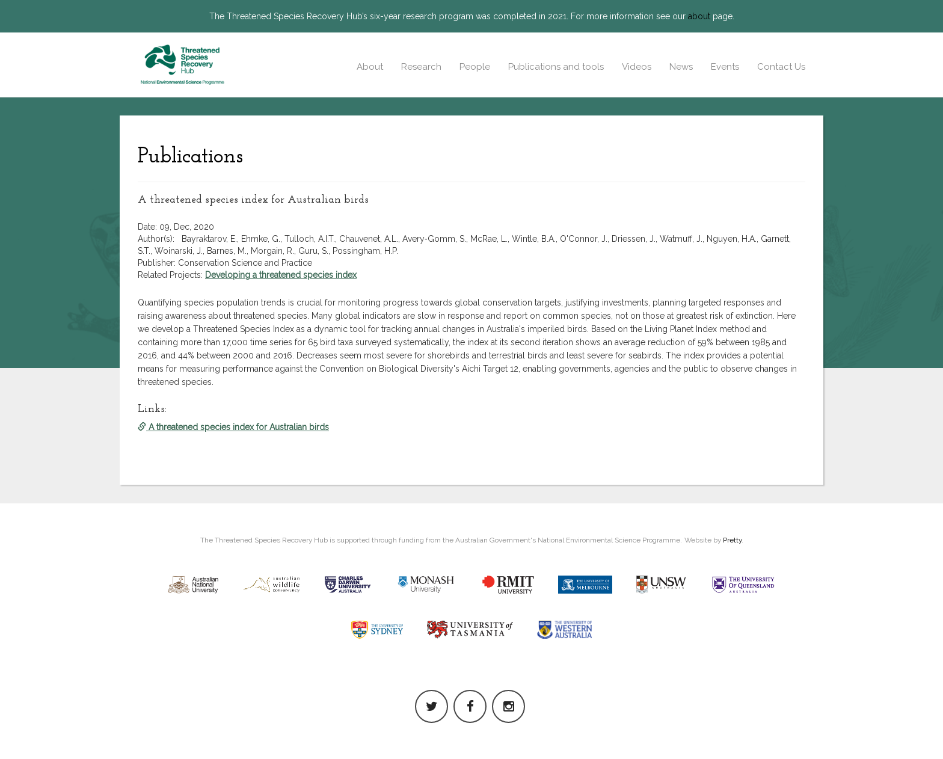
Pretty (732, 540)
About (370, 66)
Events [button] (725, 66)
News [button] (681, 66)
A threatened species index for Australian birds (233, 427)
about (699, 16)
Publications (190, 157)
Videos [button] (636, 66)
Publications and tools (556, 66)
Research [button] (421, 66)
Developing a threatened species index (281, 275)
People (474, 66)
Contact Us (781, 66)
